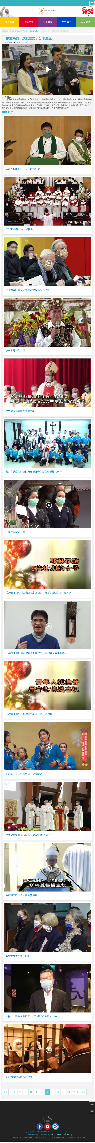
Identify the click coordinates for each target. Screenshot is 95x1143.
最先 (5, 1092)
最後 (83, 1092)
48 (53, 1092)
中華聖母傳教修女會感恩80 (20, 411)
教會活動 (9, 21)
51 (69, 1092)
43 (25, 1092)
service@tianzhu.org (61, 1134)
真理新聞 (28, 21)
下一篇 (75, 1092)
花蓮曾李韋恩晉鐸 (15, 532)
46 (42, 1092)
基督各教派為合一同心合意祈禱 (22, 168)
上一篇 (13, 1092)
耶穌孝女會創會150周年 (18, 955)
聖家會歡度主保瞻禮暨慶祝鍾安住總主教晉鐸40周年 (33, 471)
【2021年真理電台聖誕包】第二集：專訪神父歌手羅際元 (36, 653)
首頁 (16, 31)
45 (36, 1092)
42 (20, 1092)
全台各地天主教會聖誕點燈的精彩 (23, 774)
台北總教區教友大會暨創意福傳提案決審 (27, 290)
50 (64, 1092)
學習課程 (66, 21)
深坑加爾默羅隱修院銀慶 (18, 1077)
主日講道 (85, 21)
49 (58, 1092)
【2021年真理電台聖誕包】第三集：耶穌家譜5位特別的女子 (38, 592)
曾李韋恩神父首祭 (15, 350)
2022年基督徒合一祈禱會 (19, 229)
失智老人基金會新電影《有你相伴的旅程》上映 (31, 1016)
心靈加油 (47, 21)
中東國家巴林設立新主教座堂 (21, 895)
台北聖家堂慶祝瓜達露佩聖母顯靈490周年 (28, 834)
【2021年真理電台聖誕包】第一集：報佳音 (28, 713)
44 (31, 1092)
